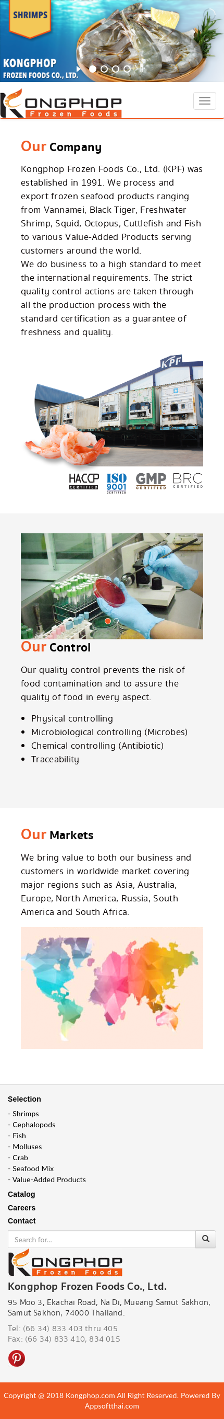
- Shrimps (23, 1113)
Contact (22, 1221)
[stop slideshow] (141, 67)
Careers (22, 1208)
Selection (24, 1099)
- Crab (18, 1157)
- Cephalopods (32, 1124)
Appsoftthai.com (112, 1405)
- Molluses (25, 1146)
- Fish (17, 1135)
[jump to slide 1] (92, 69)
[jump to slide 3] (115, 69)
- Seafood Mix (31, 1168)
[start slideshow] (78, 67)
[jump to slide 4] (127, 69)
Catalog (21, 1194)
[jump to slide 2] (104, 69)
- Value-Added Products (47, 1179)
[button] (34, 605)
